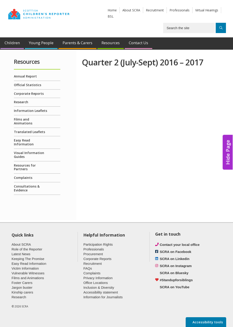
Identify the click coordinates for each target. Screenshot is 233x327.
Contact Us (138, 42)
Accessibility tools (207, 322)
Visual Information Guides (29, 155)
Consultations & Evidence (27, 188)
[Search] (221, 28)
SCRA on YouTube (174, 287)
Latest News (21, 254)
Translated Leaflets (29, 132)
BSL (111, 16)
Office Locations (95, 283)
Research (21, 102)
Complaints (23, 177)
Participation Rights (98, 244)
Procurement (93, 254)
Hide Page (227, 152)
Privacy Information (97, 278)
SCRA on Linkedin (174, 259)
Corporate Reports (29, 93)
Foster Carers (22, 283)
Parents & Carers (77, 42)
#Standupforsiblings (176, 280)
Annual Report (25, 76)
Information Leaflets (30, 110)
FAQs (87, 268)
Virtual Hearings (206, 10)
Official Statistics (27, 85)
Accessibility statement (100, 292)
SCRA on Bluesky (174, 273)
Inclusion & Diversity (98, 287)
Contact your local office (180, 245)
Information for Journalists (103, 297)
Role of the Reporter (27, 249)
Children (12, 42)
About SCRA (131, 10)
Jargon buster (22, 287)
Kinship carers (22, 292)
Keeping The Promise (28, 259)
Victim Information (25, 268)
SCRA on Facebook (175, 252)
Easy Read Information (24, 142)
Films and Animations (23, 121)
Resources (110, 42)
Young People (41, 42)
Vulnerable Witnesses (28, 273)
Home (112, 10)
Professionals (180, 10)
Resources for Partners (25, 167)
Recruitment (155, 10)
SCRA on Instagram (176, 266)
